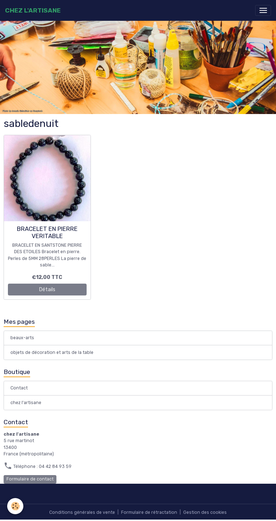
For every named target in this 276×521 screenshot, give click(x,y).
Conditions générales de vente (82, 512)
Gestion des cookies (205, 512)
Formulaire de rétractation (149, 512)
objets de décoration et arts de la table (51, 352)
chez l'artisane (25, 402)
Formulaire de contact (30, 479)
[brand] (33, 10)
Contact (19, 387)
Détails (47, 289)
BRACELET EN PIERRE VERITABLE (47, 232)
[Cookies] (15, 506)
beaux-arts (22, 337)
